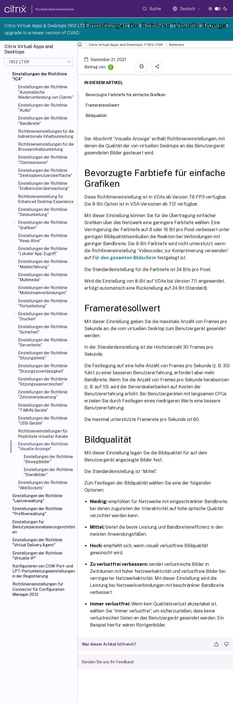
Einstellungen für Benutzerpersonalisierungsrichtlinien (43, 527)
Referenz (176, 45)
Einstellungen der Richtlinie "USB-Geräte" (42, 420)
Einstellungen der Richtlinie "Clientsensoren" (42, 160)
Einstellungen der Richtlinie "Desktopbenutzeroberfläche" (45, 173)
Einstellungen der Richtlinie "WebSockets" (42, 485)
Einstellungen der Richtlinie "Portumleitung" (42, 303)
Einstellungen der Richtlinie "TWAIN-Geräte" (42, 408)
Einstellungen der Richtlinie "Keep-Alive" (42, 238)
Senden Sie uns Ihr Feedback (108, 662)
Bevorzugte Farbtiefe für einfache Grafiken (128, 94)
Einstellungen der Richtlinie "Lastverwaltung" (37, 498)
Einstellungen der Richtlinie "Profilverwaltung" (37, 511)
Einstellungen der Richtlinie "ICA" (39, 76)
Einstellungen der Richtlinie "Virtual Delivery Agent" (37, 542)
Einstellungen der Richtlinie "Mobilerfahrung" (42, 264)
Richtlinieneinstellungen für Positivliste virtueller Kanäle (43, 433)
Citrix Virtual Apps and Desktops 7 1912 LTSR (126, 45)
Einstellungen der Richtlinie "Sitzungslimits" (42, 355)
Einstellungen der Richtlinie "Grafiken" (42, 225)
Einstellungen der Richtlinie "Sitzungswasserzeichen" (42, 381)
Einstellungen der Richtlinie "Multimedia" (42, 277)
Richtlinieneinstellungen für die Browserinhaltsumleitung (46, 147)
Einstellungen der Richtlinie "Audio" (42, 107)
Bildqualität (99, 115)
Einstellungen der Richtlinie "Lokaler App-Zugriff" (42, 251)
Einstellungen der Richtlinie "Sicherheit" (42, 329)
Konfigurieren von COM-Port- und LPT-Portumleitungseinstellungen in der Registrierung (43, 571)
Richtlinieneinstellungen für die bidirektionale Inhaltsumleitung (46, 134)
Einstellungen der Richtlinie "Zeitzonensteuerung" (42, 394)
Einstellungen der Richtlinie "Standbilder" (48, 472)
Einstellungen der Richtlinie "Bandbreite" (42, 120)
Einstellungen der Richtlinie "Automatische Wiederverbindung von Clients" (45, 92)
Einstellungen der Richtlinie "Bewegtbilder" (48, 459)
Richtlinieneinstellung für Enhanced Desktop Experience (46, 199)
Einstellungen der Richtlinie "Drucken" (42, 316)
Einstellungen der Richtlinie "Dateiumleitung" (42, 212)
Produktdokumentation (48, 9)
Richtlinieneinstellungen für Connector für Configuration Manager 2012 (38, 589)
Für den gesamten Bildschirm (124, 257)
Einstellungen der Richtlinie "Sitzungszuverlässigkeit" (42, 368)
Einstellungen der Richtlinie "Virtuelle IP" (37, 555)
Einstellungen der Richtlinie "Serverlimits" (42, 342)
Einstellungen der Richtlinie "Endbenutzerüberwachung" (43, 186)
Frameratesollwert (105, 104)
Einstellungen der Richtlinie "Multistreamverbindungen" (42, 290)
